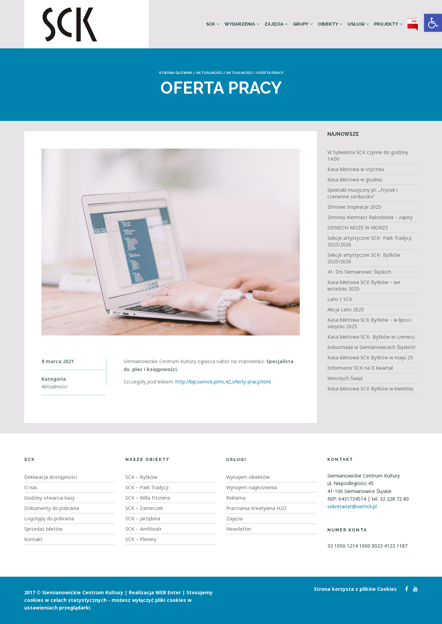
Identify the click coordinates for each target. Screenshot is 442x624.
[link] (433, 23)
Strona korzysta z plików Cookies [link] (355, 589)
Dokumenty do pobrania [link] (51, 508)
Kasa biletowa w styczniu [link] (355, 169)
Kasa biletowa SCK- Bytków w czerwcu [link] (371, 336)
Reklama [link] (236, 497)
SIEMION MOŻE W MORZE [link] (357, 227)
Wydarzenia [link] (239, 24)
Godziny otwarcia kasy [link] (49, 497)
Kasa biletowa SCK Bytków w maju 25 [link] (370, 357)
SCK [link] (210, 24)
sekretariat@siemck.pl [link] (352, 506)
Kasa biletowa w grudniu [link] (354, 179)
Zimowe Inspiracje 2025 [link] (354, 207)
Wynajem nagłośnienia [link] (251, 487)
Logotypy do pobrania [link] (49, 518)
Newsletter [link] (238, 529)
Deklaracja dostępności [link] (50, 477)
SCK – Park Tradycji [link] (147, 487)
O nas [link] (30, 487)
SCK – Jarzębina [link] (142, 518)
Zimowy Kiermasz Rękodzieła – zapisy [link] (370, 217)
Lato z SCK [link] (339, 299)
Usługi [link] (356, 24)
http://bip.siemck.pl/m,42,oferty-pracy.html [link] (223, 381)
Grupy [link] (300, 24)
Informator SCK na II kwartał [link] (360, 368)
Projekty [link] (386, 24)
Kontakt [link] (33, 539)
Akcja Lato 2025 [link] (345, 309)
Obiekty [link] (328, 24)
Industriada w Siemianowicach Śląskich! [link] (371, 347)
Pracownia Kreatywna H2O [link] (256, 508)
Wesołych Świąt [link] (345, 378)
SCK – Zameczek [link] (144, 508)
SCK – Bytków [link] (141, 477)
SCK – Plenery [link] (140, 539)
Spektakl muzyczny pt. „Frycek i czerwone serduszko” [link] (362, 193)
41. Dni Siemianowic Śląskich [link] (359, 271)
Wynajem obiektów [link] (248, 477)
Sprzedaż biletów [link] (43, 529)
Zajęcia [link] (274, 24)
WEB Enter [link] (168, 592)
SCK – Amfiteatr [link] (143, 529)
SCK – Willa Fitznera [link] (147, 497)
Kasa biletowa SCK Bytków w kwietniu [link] (370, 388)
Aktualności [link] (209, 73)
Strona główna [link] (175, 73)
